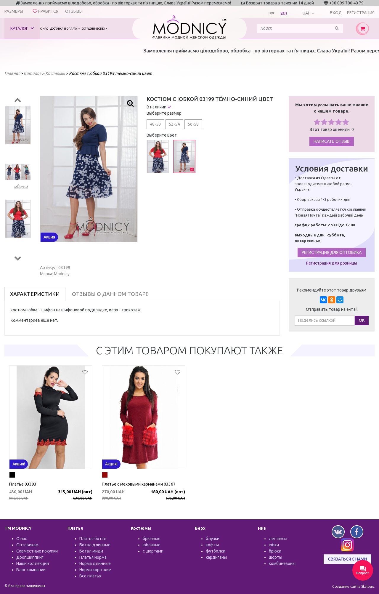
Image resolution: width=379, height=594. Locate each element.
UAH (307, 13)
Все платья (90, 576)
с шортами (153, 551)
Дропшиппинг (30, 557)
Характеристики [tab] (35, 294)
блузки (212, 538)
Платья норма (93, 557)
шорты (275, 557)
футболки (215, 551)
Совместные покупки (37, 551)
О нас (44, 28)
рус (272, 12)
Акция (49, 237)
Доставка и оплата (64, 28)
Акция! (18, 464)
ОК (361, 320)
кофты (212, 544)
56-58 (193, 124)
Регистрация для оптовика (332, 252)
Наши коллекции (32, 563)
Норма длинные (95, 563)
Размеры (13, 11)
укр (283, 12)
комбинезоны (282, 563)
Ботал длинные (94, 544)
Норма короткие (95, 569)
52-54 (174, 124)
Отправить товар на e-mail (332, 309)
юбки (274, 544)
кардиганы (216, 557)
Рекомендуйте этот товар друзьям (331, 290)
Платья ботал (92, 538)
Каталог (22, 28)
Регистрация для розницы (331, 263)
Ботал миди (91, 551)
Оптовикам (27, 544)
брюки (275, 551)
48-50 (155, 124)
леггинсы (278, 538)
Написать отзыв (332, 141)
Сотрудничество (93, 28)
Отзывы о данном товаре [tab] (110, 294)
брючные (151, 538)
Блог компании (31, 569)
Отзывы (74, 11)
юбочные (151, 544)
